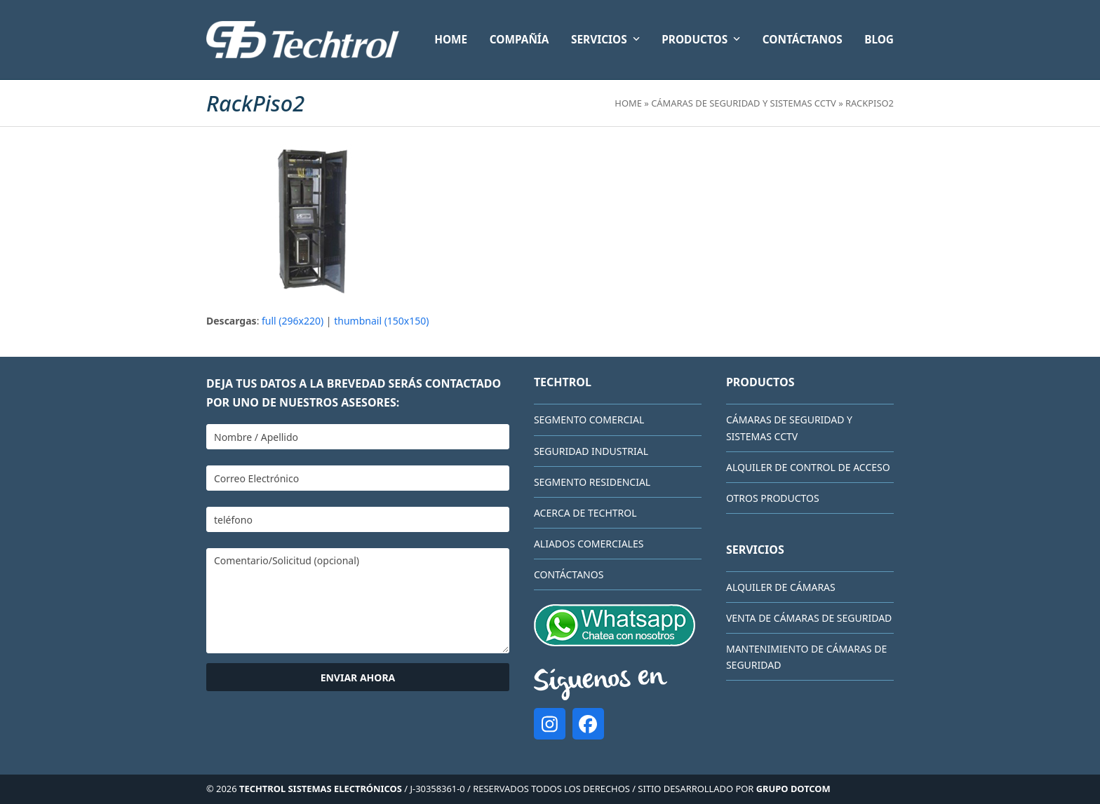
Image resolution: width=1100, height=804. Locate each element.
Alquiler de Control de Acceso (808, 467)
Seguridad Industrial (591, 451)
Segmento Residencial (592, 482)
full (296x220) (292, 320)
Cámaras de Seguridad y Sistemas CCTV (743, 103)
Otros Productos (772, 498)
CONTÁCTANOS (568, 574)
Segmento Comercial (589, 419)
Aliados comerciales (589, 543)
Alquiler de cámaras (781, 587)
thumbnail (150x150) (381, 320)
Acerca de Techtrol (585, 512)
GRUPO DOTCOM (793, 788)
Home (628, 103)
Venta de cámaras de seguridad (809, 618)
